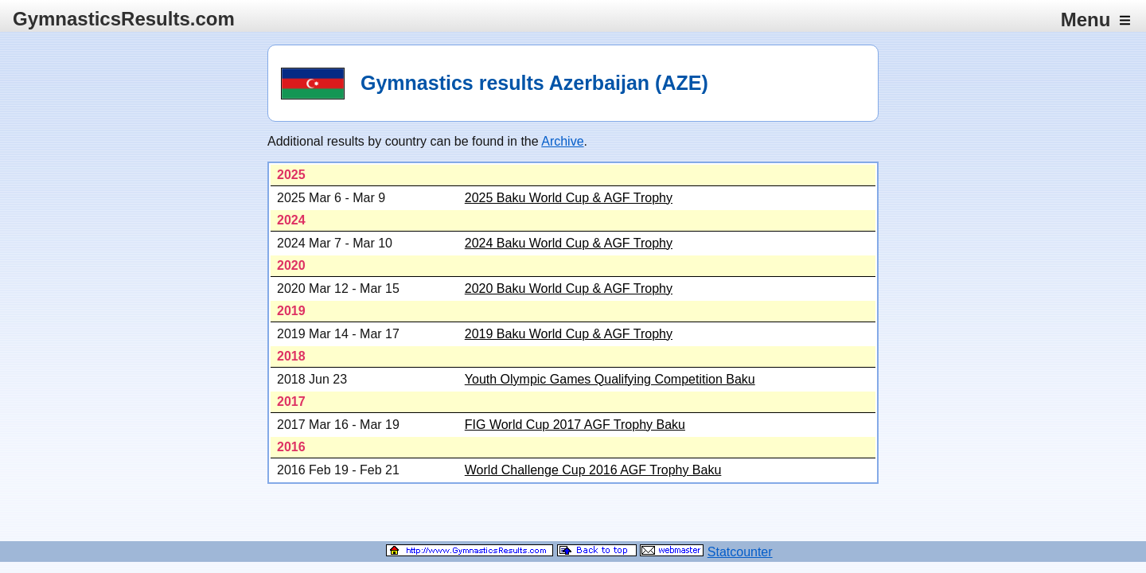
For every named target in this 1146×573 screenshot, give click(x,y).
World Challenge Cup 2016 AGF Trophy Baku (593, 470)
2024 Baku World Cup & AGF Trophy (568, 243)
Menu (1095, 19)
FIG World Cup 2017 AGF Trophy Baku (575, 424)
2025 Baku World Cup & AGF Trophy (568, 198)
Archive (562, 141)
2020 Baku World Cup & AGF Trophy (568, 288)
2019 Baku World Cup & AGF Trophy (568, 334)
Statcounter (740, 552)
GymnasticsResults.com (124, 18)
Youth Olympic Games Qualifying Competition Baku (610, 379)
